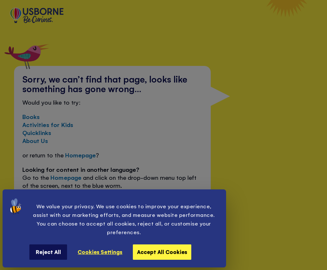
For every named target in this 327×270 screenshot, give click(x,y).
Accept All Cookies (162, 251)
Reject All (48, 251)
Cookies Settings (100, 251)
